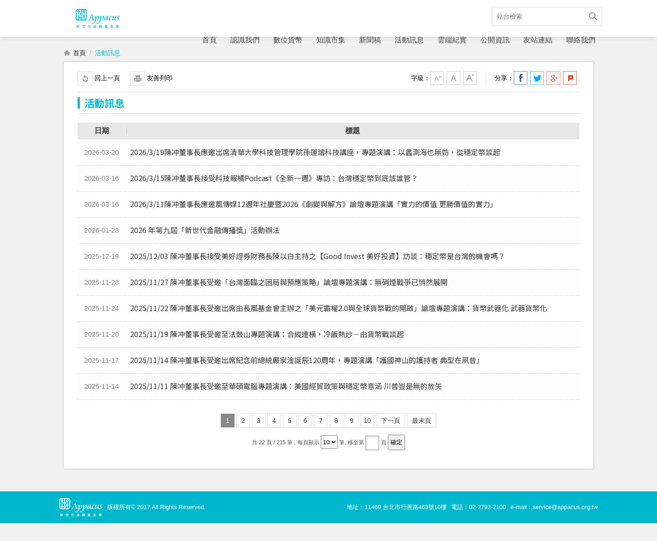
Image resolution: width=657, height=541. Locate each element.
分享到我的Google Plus (553, 96)
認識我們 (245, 40)
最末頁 (421, 438)
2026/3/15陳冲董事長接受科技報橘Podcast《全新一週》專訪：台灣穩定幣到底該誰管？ (274, 195)
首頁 (209, 40)
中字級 (453, 96)
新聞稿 (370, 40)
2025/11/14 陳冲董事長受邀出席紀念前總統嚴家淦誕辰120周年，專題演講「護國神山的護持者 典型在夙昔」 (307, 377)
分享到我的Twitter (537, 96)
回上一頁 (107, 95)
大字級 (470, 96)
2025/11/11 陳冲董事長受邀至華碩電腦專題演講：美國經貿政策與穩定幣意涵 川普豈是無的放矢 (286, 403)
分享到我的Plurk (570, 96)
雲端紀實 (452, 40)
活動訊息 (409, 40)
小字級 (437, 96)
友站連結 (538, 40)
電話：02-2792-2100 (478, 524)
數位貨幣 (287, 40)
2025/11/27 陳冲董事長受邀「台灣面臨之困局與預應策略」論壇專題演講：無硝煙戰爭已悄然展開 (289, 299)
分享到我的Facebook (520, 96)
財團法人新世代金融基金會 (97, 27)
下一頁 (390, 438)
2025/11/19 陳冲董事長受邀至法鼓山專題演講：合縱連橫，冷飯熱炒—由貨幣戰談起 (267, 351)
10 (367, 438)
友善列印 (159, 95)
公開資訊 (495, 40)
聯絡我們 (580, 40)
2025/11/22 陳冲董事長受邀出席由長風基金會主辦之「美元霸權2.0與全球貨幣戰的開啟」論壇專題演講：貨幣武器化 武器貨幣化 (338, 325)
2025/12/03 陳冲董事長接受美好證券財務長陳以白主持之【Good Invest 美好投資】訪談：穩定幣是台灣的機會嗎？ (317, 273)
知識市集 (330, 40)
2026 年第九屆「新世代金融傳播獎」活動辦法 (205, 247)
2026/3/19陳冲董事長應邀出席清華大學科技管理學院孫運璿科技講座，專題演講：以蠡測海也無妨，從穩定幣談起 (315, 169)
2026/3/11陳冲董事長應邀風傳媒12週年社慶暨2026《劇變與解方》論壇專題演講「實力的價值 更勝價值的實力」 (313, 221)
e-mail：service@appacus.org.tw (554, 524)
